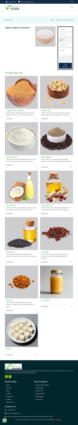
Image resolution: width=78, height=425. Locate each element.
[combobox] (62, 40)
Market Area (10, 402)
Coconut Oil (11, 205)
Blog (8, 390)
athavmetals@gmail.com (25, 2)
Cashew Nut (46, 110)
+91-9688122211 (11, 2)
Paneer (8, 349)
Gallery (8, 393)
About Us (9, 388)
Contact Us (10, 396)
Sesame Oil (10, 252)
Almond (9, 300)
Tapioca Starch (12, 157)
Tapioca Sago (40, 388)
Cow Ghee (45, 300)
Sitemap (9, 399)
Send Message (65, 66)
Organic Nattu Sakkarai (15, 110)
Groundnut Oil (47, 205)
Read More (9, 119)
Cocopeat (45, 252)
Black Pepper (46, 157)
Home (52, 20)
